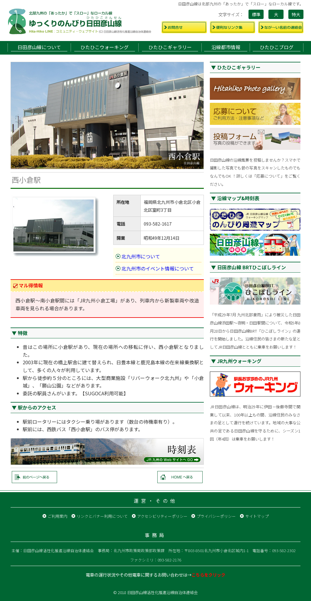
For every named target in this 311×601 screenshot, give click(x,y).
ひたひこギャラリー (170, 47)
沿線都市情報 (225, 47)
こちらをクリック (208, 574)
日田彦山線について (39, 47)
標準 (256, 14)
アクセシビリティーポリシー (162, 516)
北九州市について (140, 256)
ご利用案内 (57, 516)
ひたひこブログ (276, 47)
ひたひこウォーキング (104, 47)
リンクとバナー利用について (102, 516)
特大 (296, 14)
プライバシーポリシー (216, 516)
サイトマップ (257, 516)
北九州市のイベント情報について (157, 268)
